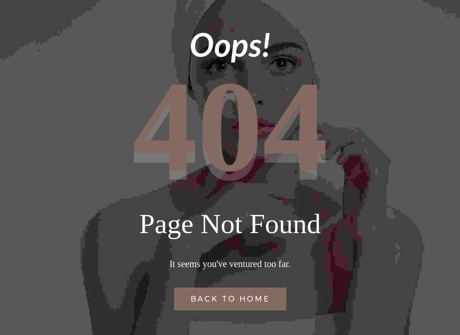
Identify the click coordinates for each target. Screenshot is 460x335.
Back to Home (230, 299)
